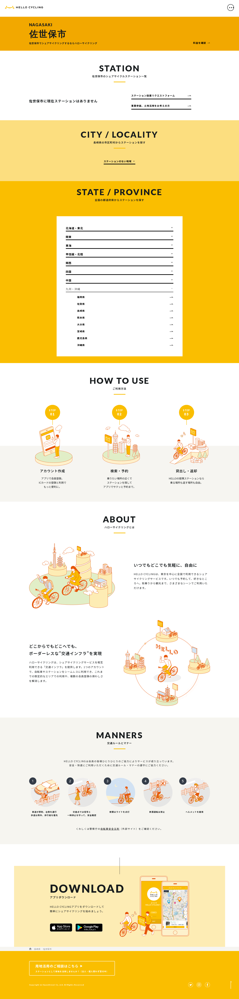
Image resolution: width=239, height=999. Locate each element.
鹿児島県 (82, 338)
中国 (69, 280)
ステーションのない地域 (117, 161)
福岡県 (81, 297)
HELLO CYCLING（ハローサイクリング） (24, 9)
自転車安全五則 (110, 828)
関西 (69, 263)
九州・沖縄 (73, 289)
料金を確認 (199, 42)
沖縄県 (81, 345)
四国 (69, 272)
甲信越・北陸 (74, 254)
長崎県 (81, 310)
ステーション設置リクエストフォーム (153, 95)
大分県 (81, 324)
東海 (69, 245)
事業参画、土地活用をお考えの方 (150, 105)
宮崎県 (81, 331)
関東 (69, 237)
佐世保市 (47, 948)
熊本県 (81, 317)
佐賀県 (81, 304)
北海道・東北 (74, 228)
